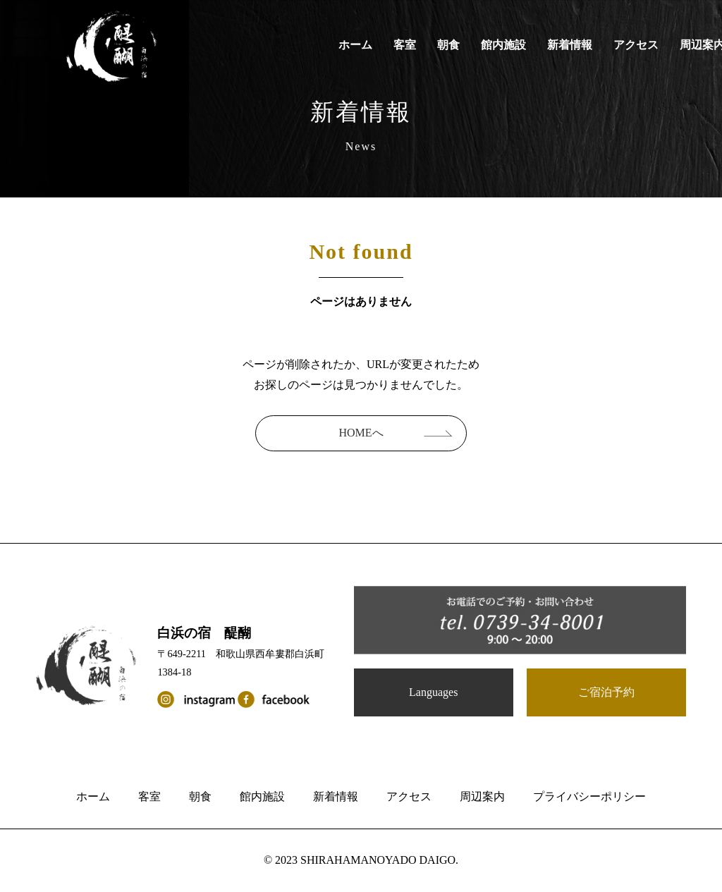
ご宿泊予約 (606, 692)
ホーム (355, 45)
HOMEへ (360, 433)
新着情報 (569, 45)
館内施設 (503, 45)
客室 (404, 45)
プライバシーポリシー (589, 796)
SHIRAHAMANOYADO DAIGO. (379, 860)
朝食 (448, 45)
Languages (433, 692)
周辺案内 (482, 796)
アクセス (636, 45)
